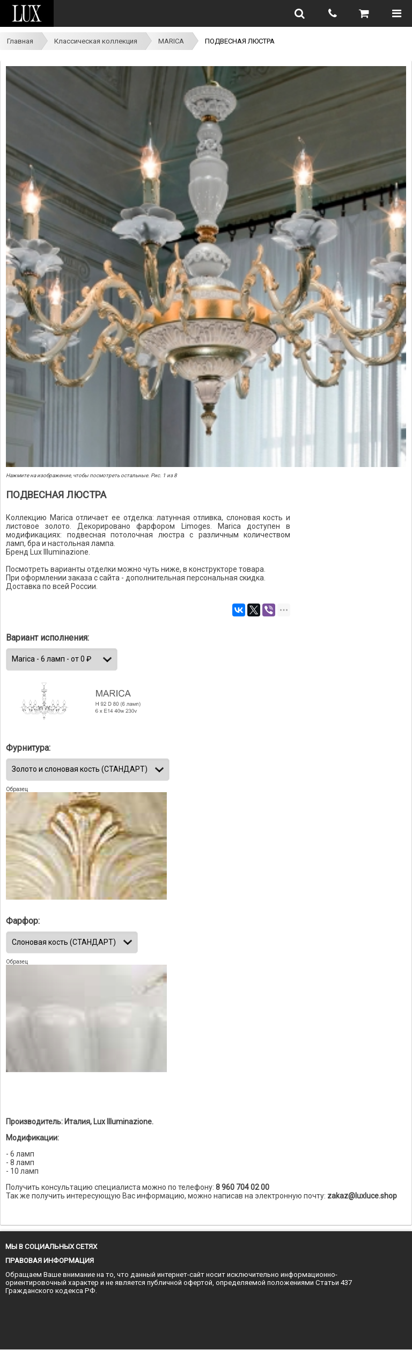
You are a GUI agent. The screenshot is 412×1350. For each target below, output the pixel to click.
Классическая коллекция (95, 41)
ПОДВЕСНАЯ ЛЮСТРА (240, 41)
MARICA (171, 41)
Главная (20, 41)
